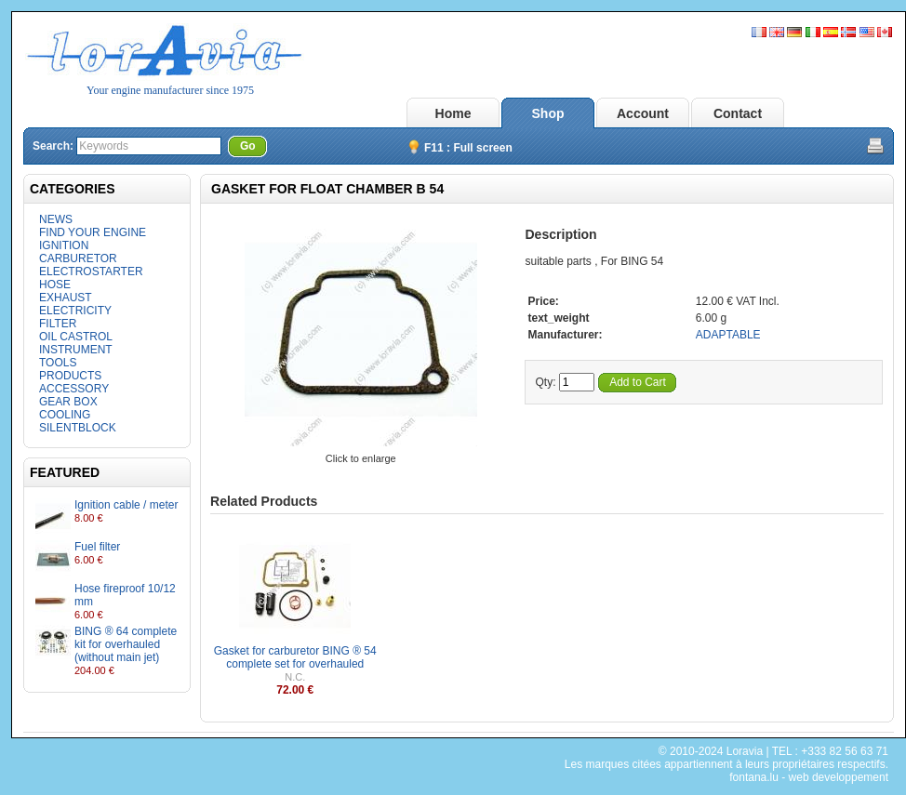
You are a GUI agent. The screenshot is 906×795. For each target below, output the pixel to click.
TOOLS (57, 362)
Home (453, 113)
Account (643, 113)
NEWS (56, 219)
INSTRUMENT (76, 349)
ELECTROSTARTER (91, 271)
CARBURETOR (78, 258)
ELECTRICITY (75, 310)
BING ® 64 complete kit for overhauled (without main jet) (125, 644)
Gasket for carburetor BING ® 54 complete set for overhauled (295, 657)
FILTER (57, 323)
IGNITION (63, 245)
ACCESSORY (74, 388)
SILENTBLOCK (77, 427)
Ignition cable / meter (126, 504)
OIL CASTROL (76, 336)
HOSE (55, 284)
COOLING (64, 414)
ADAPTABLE (728, 334)
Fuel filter (97, 546)
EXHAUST (65, 297)
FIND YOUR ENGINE (92, 232)
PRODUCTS (70, 375)
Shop (548, 113)
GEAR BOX (68, 401)
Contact (737, 113)
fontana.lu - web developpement (808, 777)
